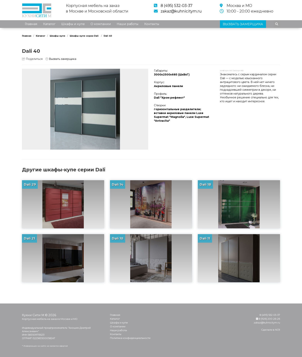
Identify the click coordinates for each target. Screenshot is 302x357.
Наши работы (127, 24)
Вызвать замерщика (60, 59)
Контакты (151, 24)
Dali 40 (108, 35)
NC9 (277, 329)
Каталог (49, 24)
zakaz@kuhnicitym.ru (181, 11)
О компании (101, 24)
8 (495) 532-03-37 (176, 5)
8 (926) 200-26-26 (268, 318)
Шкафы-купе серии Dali (84, 35)
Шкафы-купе (57, 35)
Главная (31, 24)
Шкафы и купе (73, 24)
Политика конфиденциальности (130, 338)
